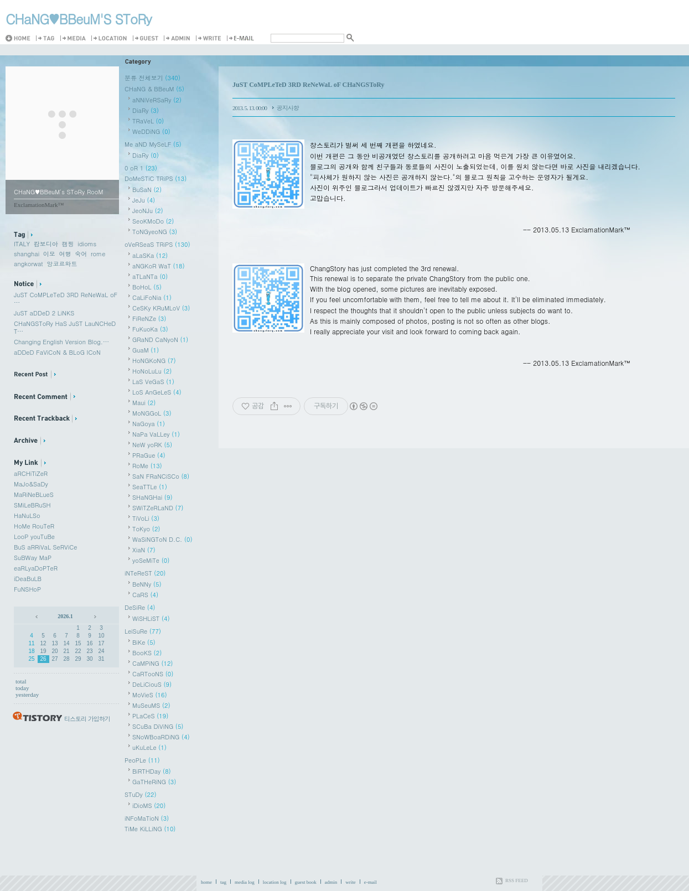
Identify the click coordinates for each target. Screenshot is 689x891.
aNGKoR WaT (158, 266)
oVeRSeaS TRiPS (157, 244)
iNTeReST (145, 573)
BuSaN (147, 189)
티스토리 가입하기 (87, 718)
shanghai (26, 254)
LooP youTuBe (34, 536)
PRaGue (148, 455)
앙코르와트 (61, 264)
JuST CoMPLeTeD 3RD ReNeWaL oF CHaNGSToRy (308, 85)
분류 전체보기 (152, 78)
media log (245, 882)
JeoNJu (147, 210)
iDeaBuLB (28, 578)
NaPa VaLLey (156, 434)
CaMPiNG (152, 663)
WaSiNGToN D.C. (162, 539)
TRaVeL (148, 121)
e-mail (370, 882)
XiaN (144, 550)
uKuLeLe (149, 747)
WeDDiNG (151, 131)
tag (223, 882)
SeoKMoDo (153, 221)
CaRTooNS (152, 674)
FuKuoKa (150, 329)
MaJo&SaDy (31, 484)
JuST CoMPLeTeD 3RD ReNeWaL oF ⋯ (65, 299)
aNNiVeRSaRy (157, 100)
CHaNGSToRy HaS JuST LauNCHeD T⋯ (65, 327)
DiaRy (145, 110)
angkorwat (28, 264)
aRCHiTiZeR (31, 473)
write (350, 882)
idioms (86, 244)
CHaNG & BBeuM (154, 89)
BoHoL (147, 287)
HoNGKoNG (154, 360)
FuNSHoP (27, 589)
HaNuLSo (27, 515)
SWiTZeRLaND (157, 508)
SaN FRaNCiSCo (160, 476)
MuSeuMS (151, 705)
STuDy (141, 794)
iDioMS (148, 805)
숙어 (81, 254)
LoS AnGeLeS (157, 392)
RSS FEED (516, 880)
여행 (65, 254)
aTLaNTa (150, 276)
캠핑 (68, 244)
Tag (47, 38)
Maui (144, 402)
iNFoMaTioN (147, 818)
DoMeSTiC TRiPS (156, 178)
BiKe (144, 642)
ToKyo (146, 529)
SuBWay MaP (32, 557)
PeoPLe (142, 760)
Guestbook (147, 38)
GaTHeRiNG (154, 782)
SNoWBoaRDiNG (161, 737)
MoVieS (149, 695)
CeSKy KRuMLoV (161, 308)
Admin (179, 38)
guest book (306, 882)
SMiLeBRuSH (32, 505)
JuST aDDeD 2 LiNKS (44, 313)
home (206, 882)
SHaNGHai (152, 497)
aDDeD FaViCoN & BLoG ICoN (57, 352)
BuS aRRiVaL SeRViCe (45, 547)
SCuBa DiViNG (158, 726)
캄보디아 (46, 244)
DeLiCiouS (152, 684)
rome (98, 254)
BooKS (147, 653)
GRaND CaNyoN (160, 339)
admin (331, 882)
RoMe (147, 466)
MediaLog (74, 38)
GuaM (145, 350)
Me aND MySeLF (153, 144)
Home (20, 38)
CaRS (145, 594)
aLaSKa (150, 255)
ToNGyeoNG (154, 231)
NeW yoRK (152, 445)
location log (275, 882)
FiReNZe (149, 318)
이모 (49, 254)
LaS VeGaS (153, 381)
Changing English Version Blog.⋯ (61, 342)
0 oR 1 (141, 168)
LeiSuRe (143, 631)
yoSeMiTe (150, 560)
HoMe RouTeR (34, 526)
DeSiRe (140, 607)
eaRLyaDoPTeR (36, 568)
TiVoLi (145, 518)
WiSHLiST (151, 618)
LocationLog (111, 38)
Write (210, 38)
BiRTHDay (151, 771)
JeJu (143, 200)
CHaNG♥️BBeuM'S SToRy (79, 18)
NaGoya (148, 423)
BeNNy (147, 584)
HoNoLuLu (152, 371)
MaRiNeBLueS (34, 494)
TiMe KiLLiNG (150, 829)
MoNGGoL (152, 413)
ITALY (22, 244)
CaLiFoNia (152, 297)
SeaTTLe (149, 487)
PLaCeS (150, 716)
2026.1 (65, 616)
